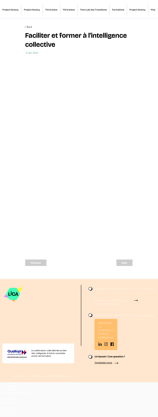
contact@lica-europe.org (15, 392)
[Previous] (35, 263)
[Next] (124, 263)
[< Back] (35, 27)
